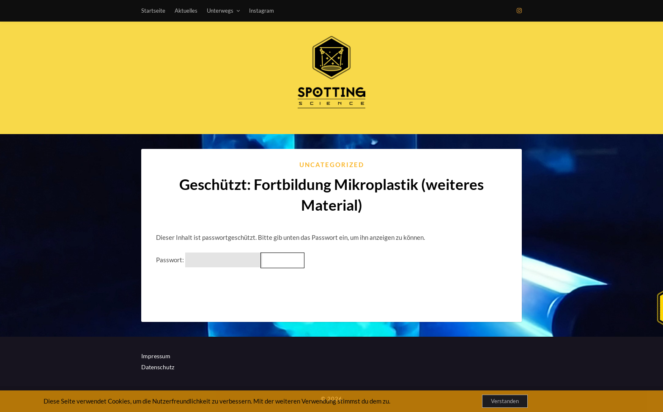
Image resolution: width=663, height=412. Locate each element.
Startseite (153, 10)
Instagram (261, 10)
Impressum (155, 356)
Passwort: (209, 260)
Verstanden (505, 401)
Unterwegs (220, 10)
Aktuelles (186, 10)
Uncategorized (331, 164)
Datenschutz (157, 367)
